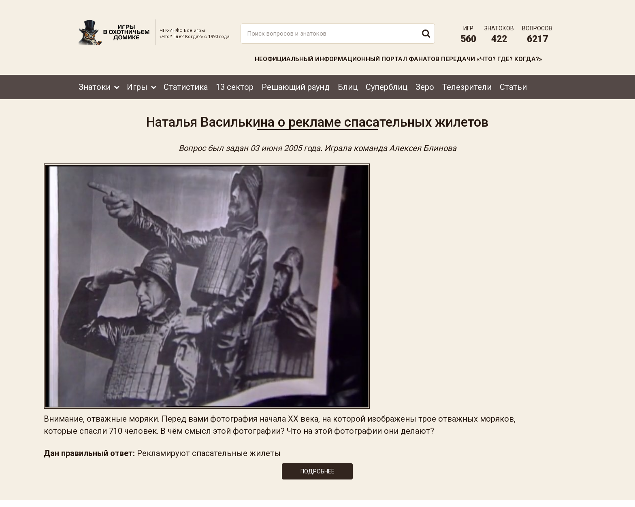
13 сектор (235, 76)
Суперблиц (386, 76)
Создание (527, 493)
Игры (137, 76)
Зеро (425, 76)
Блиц (348, 76)
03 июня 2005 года (285, 142)
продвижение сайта (537, 497)
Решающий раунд (296, 76)
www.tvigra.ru (377, 464)
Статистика (186, 76)
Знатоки (95, 76)
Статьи (513, 76)
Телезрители (467, 76)
